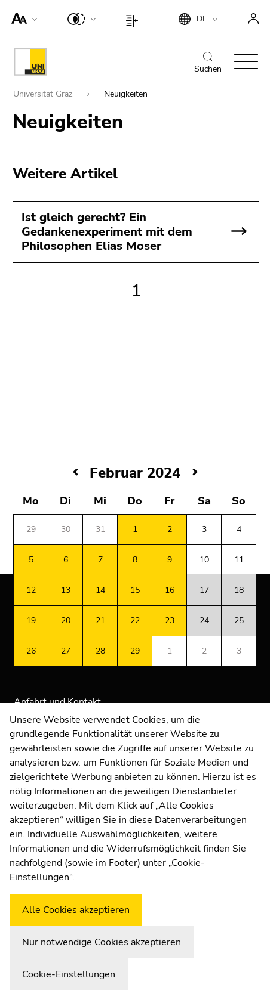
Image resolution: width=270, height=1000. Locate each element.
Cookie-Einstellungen (68, 974)
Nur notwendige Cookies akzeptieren (101, 942)
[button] (22, 18)
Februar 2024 (135, 472)
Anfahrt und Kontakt (57, 701)
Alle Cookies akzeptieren (76, 910)
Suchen (208, 63)
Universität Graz (44, 94)
